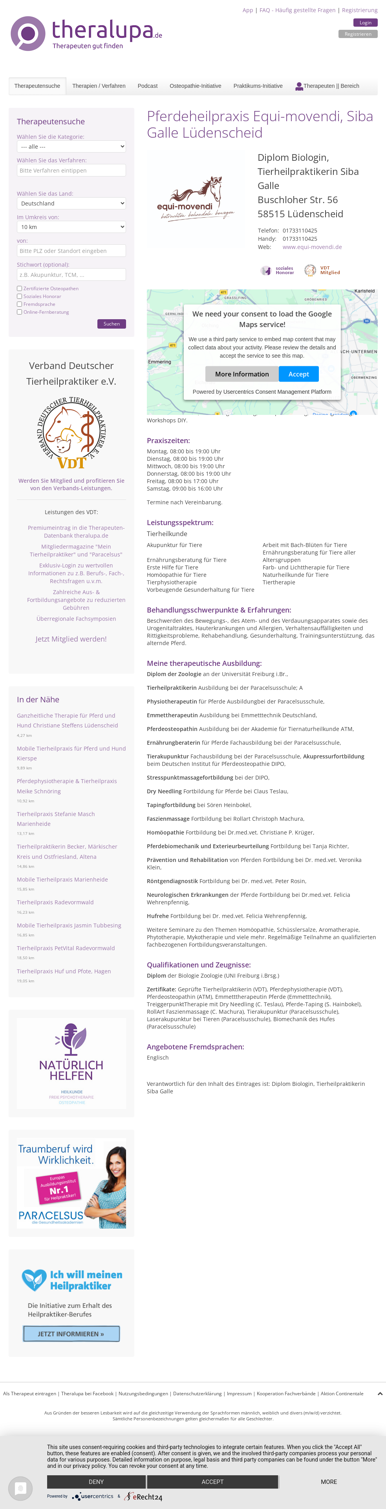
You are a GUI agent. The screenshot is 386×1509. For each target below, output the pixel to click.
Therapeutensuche (37, 86)
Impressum (239, 1393)
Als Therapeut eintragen (29, 1393)
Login (365, 22)
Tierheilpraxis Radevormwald (55, 902)
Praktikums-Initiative (258, 86)
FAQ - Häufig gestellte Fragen (298, 10)
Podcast (148, 86)
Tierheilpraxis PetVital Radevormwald (66, 948)
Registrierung (360, 10)
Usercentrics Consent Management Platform (277, 392)
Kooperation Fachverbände (286, 1393)
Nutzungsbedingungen (143, 1393)
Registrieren (358, 34)
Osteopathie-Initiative (195, 86)
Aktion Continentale (342, 1393)
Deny (96, 1481)
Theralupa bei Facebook (87, 1393)
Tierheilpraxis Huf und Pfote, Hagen (64, 971)
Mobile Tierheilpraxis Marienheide (62, 879)
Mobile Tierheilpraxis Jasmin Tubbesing (69, 925)
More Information (242, 374)
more (329, 1481)
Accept (299, 374)
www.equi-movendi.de (312, 247)
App (248, 10)
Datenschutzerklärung (197, 1393)
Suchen (112, 323)
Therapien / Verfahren (98, 86)
